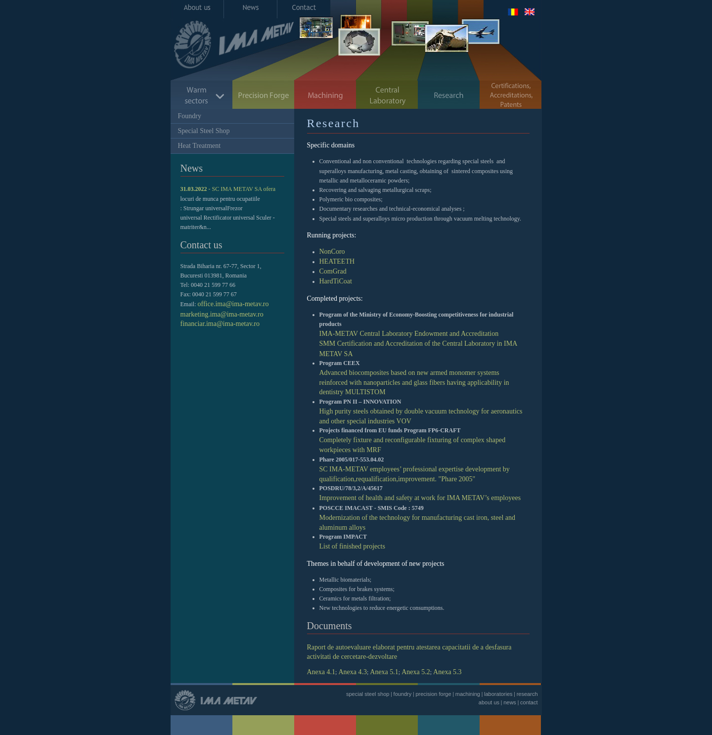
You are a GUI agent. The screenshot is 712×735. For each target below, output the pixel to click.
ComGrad (333, 271)
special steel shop (367, 694)
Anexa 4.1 (321, 672)
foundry (403, 694)
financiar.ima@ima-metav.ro (220, 323)
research (527, 694)
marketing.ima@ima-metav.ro (222, 314)
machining (467, 694)
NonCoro (332, 251)
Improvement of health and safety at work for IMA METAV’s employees (420, 498)
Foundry (189, 116)
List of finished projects (352, 546)
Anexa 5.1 (384, 672)
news (509, 702)
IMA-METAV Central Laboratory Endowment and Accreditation (409, 333)
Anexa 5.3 (447, 672)
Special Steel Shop (204, 131)
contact (528, 702)
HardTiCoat (335, 281)
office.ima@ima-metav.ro (233, 304)
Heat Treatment (199, 145)
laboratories (498, 694)
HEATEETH (337, 261)
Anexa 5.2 (415, 672)
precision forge (433, 694)
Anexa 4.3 (352, 672)
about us (489, 702)
